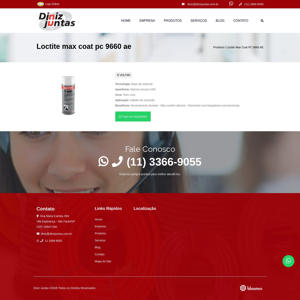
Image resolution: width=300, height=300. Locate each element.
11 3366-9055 (51, 240)
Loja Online (48, 4)
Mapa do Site (103, 261)
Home (126, 20)
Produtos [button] (173, 20)
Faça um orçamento (133, 116)
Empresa (147, 20)
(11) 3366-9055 (251, 4)
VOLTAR (123, 75)
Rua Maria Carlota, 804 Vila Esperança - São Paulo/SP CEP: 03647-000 (56, 221)
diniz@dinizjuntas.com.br (200, 4)
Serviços (199, 20)
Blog (220, 20)
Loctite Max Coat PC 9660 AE (245, 47)
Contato (240, 20)
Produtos (218, 47)
